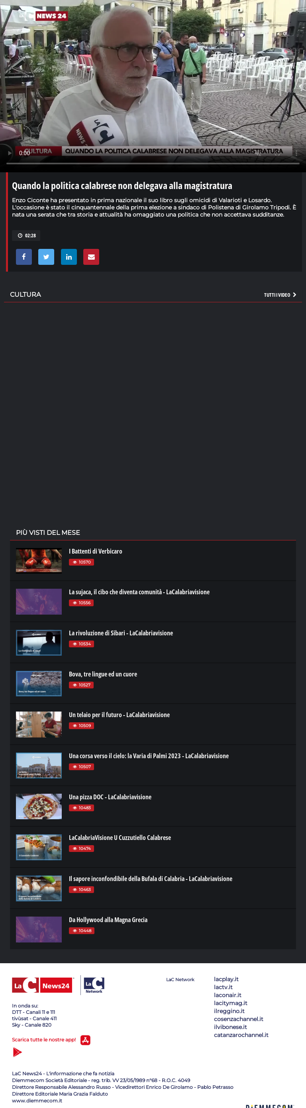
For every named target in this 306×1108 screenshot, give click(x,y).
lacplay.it (226, 979)
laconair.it (227, 995)
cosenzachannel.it (238, 1019)
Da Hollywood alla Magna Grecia (108, 919)
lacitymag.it (230, 1003)
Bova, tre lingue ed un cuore (103, 674)
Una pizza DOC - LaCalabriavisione (110, 797)
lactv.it (223, 987)
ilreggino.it (229, 1011)
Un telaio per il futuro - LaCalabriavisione (119, 714)
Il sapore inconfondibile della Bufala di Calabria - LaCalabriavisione (150, 878)
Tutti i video (281, 294)
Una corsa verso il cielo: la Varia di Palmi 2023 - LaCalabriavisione (149, 755)
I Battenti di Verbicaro (95, 551)
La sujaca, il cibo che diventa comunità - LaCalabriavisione (139, 592)
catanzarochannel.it (241, 1035)
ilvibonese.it (230, 1027)
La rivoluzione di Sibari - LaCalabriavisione (121, 633)
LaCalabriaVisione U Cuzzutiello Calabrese (120, 837)
